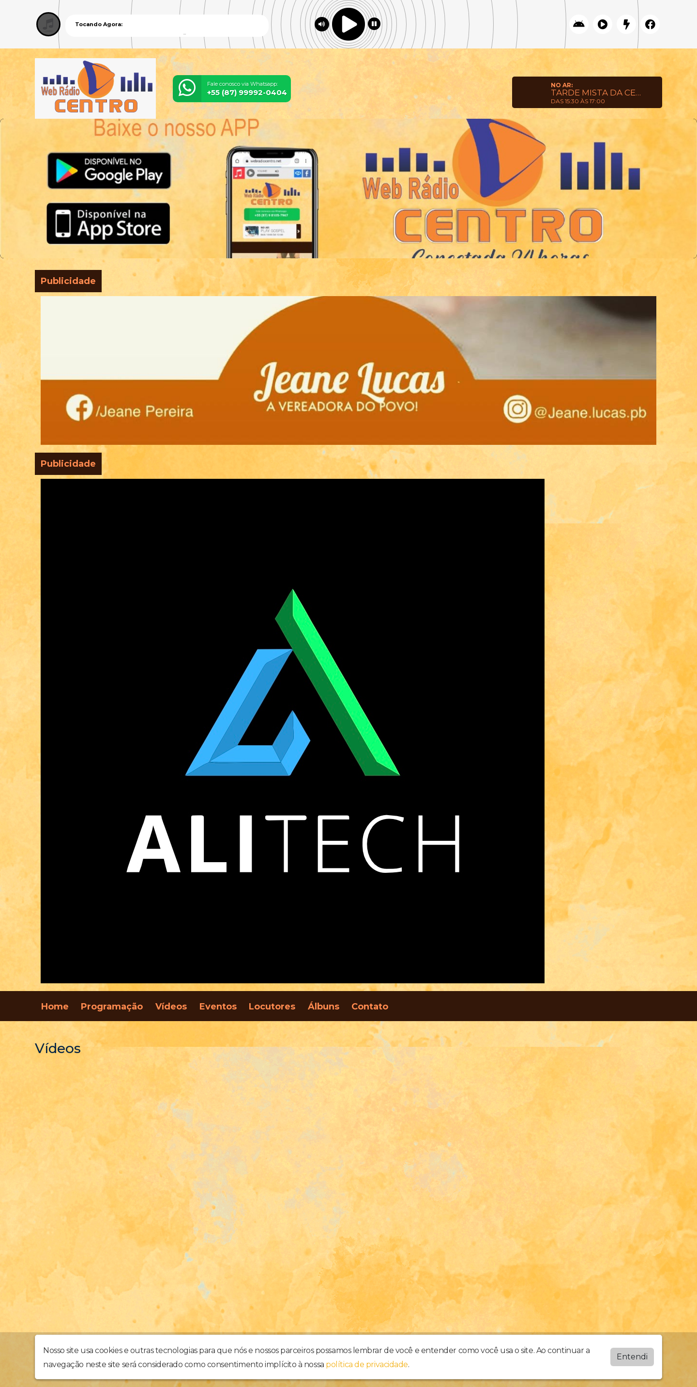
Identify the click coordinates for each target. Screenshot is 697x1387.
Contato (369, 1006)
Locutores (272, 1006)
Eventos (218, 1006)
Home (55, 1006)
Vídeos (171, 1006)
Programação (112, 1006)
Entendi (632, 1356)
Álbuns (323, 1006)
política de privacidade (367, 1364)
